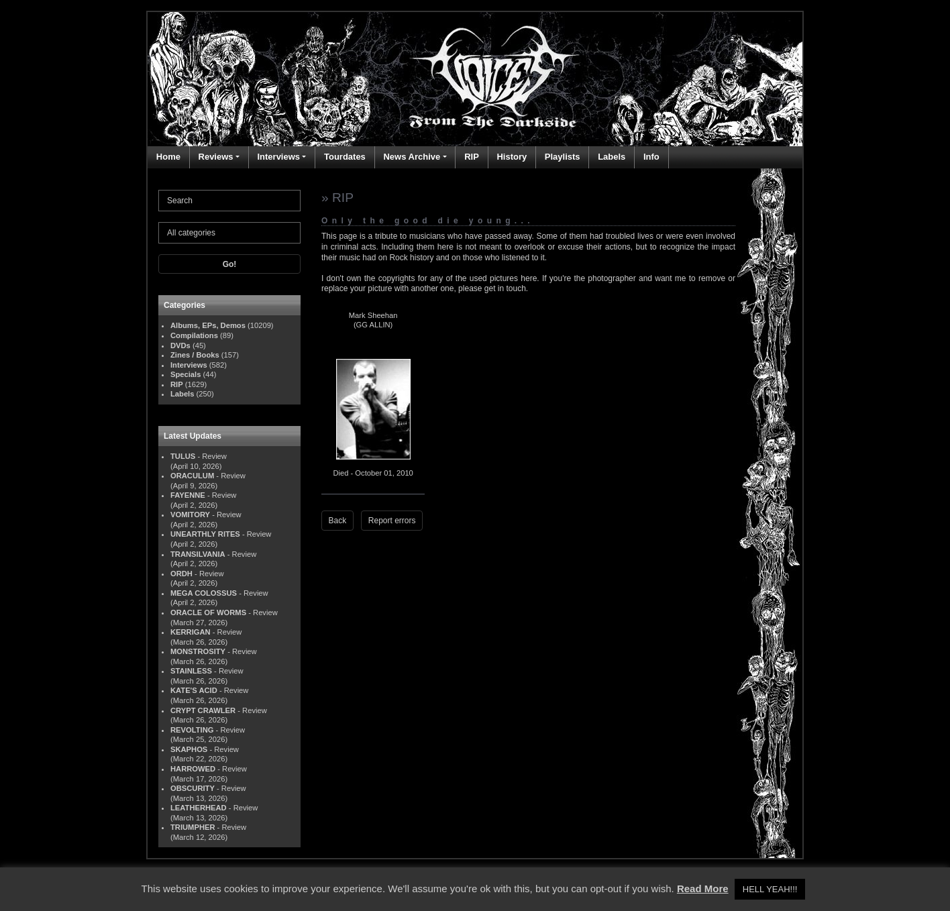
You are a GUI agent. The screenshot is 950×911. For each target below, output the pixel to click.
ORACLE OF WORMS (208, 612)
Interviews (278, 157)
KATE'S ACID (193, 690)
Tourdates (345, 157)
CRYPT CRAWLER (202, 710)
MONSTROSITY (197, 651)
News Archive (411, 157)
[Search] (229, 200)
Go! (230, 264)
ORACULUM (192, 476)
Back (338, 520)
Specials (185, 374)
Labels (611, 157)
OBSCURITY (192, 788)
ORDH (181, 574)
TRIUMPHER (192, 827)
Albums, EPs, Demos (208, 325)
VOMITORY (190, 515)
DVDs (180, 345)
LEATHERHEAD (198, 808)
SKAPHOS (188, 749)
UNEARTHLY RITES (205, 534)
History (511, 157)
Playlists (562, 157)
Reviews (216, 157)
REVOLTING (191, 730)
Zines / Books (194, 355)
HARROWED (192, 769)
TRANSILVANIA (197, 554)
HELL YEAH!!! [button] (770, 889)
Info (651, 157)
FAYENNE (187, 495)
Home (168, 157)
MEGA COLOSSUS (203, 593)
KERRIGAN (190, 632)
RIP (471, 157)
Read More (703, 888)
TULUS (182, 456)
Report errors (392, 520)
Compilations (194, 335)
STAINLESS (191, 671)
